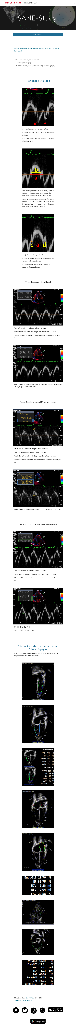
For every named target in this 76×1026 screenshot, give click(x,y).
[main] (38, 18)
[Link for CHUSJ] (38, 34)
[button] (2, 2)
